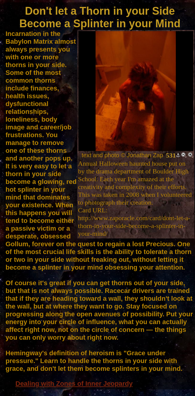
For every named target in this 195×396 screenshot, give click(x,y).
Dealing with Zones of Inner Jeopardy (74, 383)
